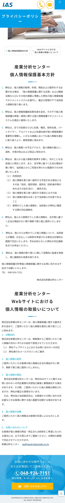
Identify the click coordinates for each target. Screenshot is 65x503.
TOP (61, 494)
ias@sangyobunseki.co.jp (35, 444)
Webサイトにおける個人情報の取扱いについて (47, 51)
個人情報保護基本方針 (18, 50)
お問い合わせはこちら (35, 486)
